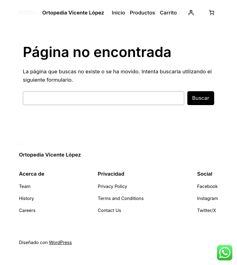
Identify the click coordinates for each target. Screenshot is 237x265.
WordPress (60, 242)
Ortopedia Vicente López (73, 13)
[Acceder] (191, 12)
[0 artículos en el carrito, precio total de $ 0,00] (211, 12)
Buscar (200, 98)
